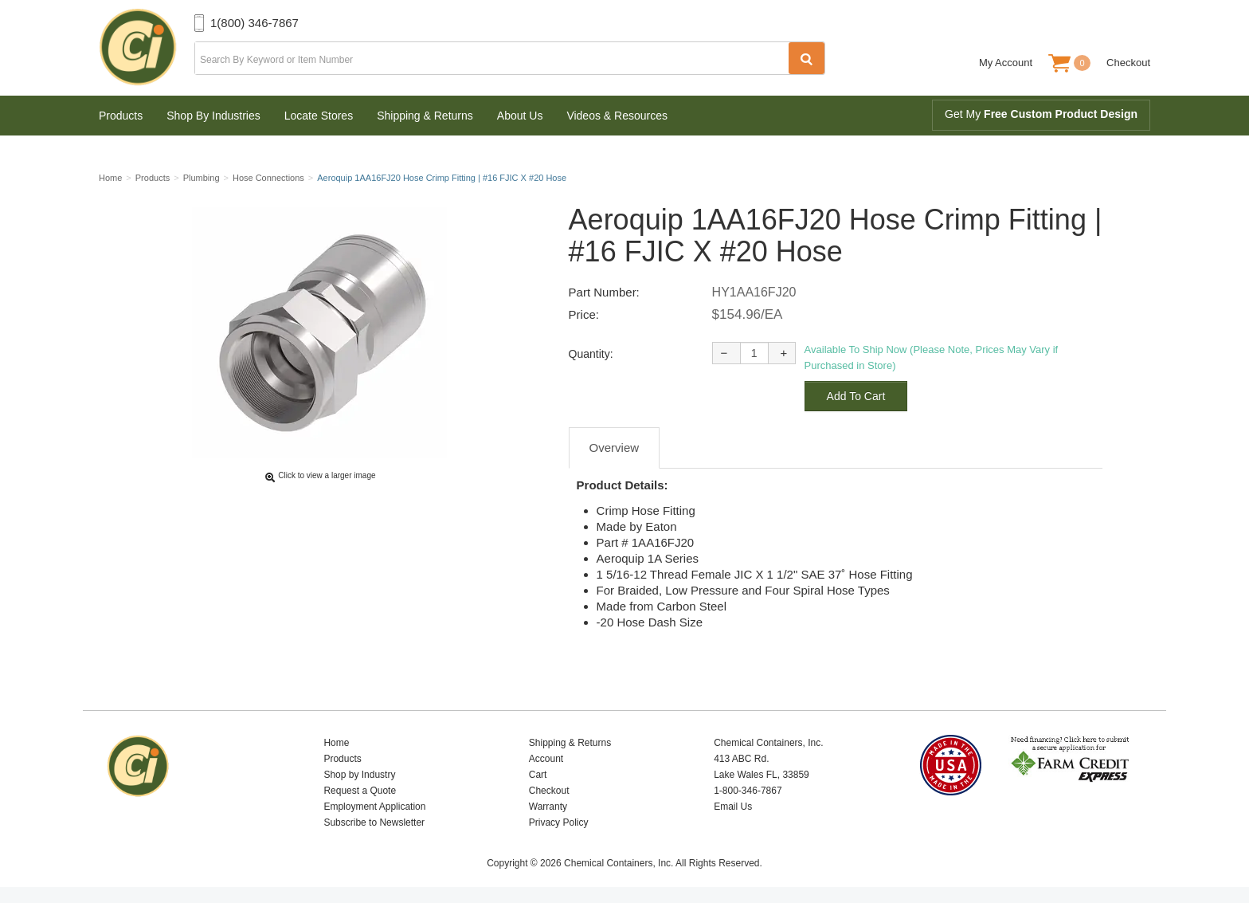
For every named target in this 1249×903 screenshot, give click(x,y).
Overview (614, 447)
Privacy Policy (559, 822)
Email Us (733, 806)
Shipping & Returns (425, 115)
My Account (1005, 63)
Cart (538, 774)
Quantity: (591, 353)
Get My (1041, 114)
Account (546, 758)
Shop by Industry (359, 774)
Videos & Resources (617, 115)
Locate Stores (318, 115)
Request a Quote (359, 790)
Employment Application (374, 806)
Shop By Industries (213, 115)
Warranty (548, 806)
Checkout (1128, 63)
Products (121, 115)
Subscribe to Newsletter (374, 822)
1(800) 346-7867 (254, 22)
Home (336, 742)
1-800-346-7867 (747, 790)
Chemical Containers (146, 48)
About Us (520, 115)
